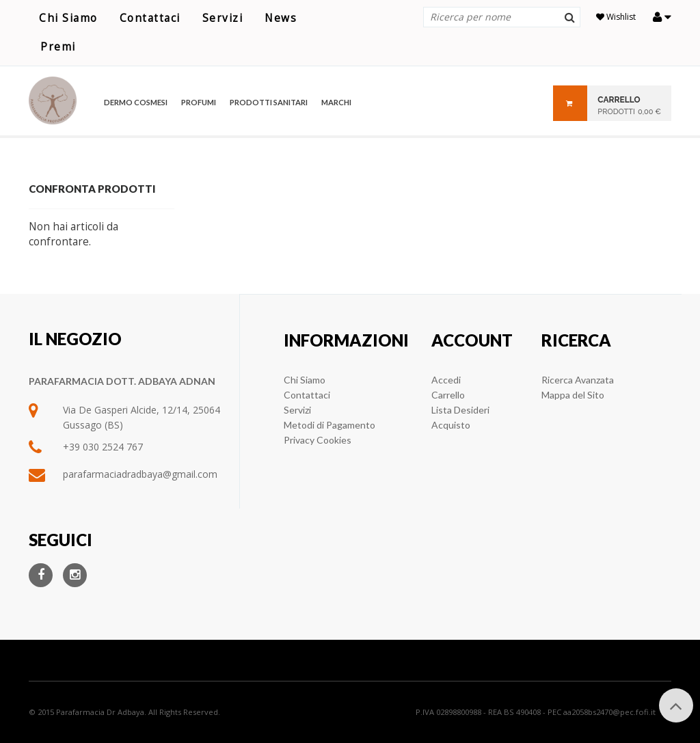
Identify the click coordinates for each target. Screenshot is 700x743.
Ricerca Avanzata (577, 380)
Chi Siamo (68, 18)
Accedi (446, 380)
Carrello (448, 395)
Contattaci (150, 18)
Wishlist (616, 17)
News (281, 18)
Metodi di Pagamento (329, 425)
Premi (58, 47)
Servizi (222, 18)
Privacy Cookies (317, 440)
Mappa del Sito (572, 395)
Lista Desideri (460, 410)
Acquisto (450, 425)
